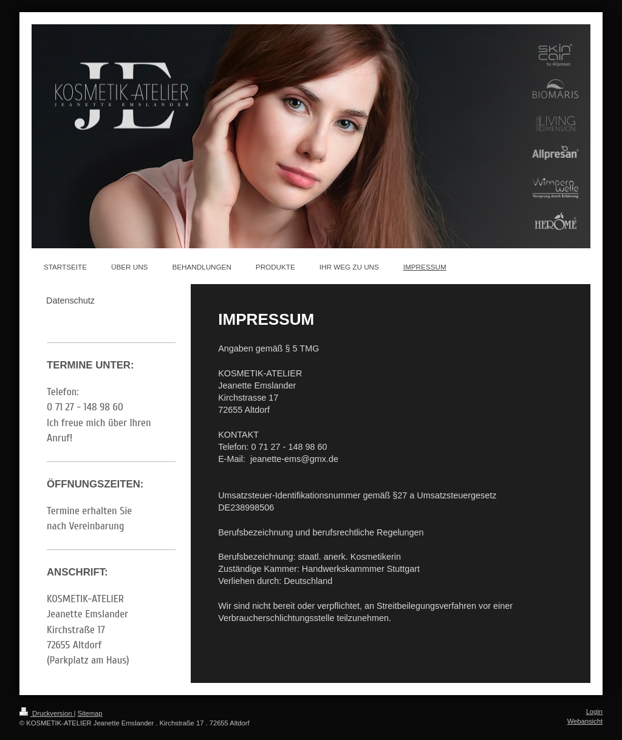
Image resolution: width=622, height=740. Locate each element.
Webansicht (585, 721)
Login (594, 711)
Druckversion (46, 713)
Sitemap (90, 713)
